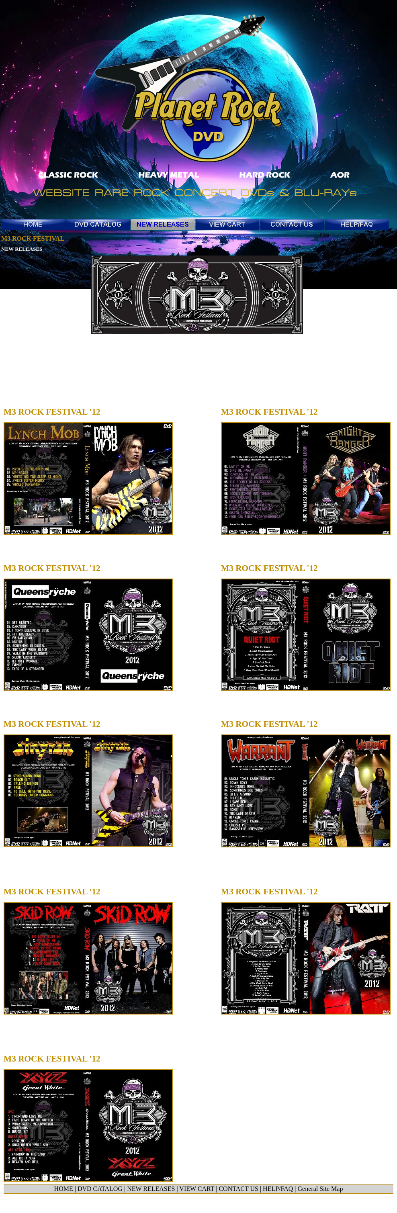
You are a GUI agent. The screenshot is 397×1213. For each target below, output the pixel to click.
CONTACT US (238, 1188)
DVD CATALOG (100, 1188)
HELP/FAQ (278, 1188)
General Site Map (320, 1188)
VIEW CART (196, 1188)
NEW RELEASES (21, 249)
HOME (63, 1188)
